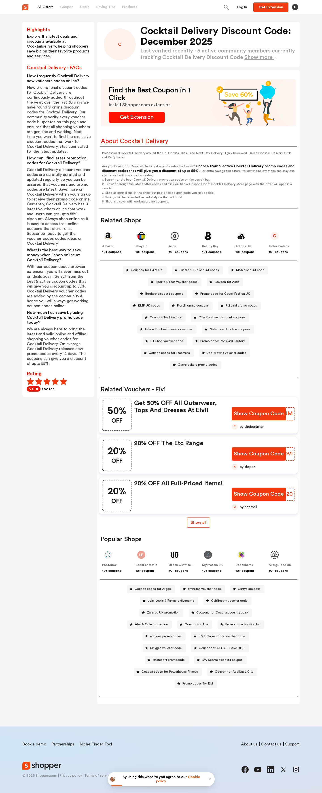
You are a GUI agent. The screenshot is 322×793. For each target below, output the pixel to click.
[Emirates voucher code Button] (202, 589)
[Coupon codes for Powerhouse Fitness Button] (168, 672)
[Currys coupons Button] (247, 589)
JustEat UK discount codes (199, 270)
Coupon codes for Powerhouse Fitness (170, 671)
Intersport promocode (169, 660)
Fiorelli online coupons (193, 305)
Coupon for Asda (226, 282)
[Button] (242, 7)
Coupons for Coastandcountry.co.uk (222, 612)
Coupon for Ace (196, 624)
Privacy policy (70, 775)
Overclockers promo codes (197, 364)
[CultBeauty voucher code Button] (227, 601)
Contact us (271, 744)
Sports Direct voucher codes (176, 282)
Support (292, 744)
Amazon (108, 246)
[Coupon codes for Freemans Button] (167, 353)
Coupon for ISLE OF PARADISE (222, 648)
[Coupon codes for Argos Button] (151, 589)
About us (249, 744)
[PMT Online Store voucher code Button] (220, 636)
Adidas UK (243, 246)
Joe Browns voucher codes (226, 353)
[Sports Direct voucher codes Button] (174, 282)
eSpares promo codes (166, 636)
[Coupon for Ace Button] (194, 624)
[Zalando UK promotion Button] (161, 613)
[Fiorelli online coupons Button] (191, 306)
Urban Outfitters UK (184, 565)
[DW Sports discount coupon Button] (220, 660)
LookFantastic (146, 565)
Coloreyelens (279, 246)
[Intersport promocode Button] (167, 660)
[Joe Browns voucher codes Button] (224, 353)
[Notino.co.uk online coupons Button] (228, 329)
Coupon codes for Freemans (169, 353)
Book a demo (34, 744)
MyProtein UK (212, 565)
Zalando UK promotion (163, 612)
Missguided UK (280, 565)
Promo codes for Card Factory (222, 341)
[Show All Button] (198, 523)
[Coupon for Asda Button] (225, 282)
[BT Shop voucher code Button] (165, 341)
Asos (172, 246)
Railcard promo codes (241, 305)
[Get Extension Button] (137, 117)
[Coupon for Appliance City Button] (232, 672)
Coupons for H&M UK (147, 270)
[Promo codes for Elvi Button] (196, 684)
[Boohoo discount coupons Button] (162, 294)
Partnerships (62, 744)
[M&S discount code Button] (248, 270)
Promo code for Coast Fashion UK (225, 293)
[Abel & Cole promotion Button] (149, 624)
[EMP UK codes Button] (147, 306)
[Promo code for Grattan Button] (241, 624)
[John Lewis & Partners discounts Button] (169, 601)
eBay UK (142, 246)
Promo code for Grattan (242, 624)
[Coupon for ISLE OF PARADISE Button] (220, 648)
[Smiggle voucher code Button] (164, 648)
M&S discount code (250, 270)
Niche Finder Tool (96, 744)
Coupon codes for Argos (153, 589)
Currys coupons (249, 589)
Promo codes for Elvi (197, 683)
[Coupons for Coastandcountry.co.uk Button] (220, 613)
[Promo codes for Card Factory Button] (221, 341)
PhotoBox (109, 565)
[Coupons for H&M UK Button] (145, 270)
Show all (198, 522)
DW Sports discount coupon (222, 660)
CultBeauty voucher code (229, 600)
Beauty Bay (210, 246)
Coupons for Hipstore (166, 317)
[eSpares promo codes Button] (164, 636)
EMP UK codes (149, 305)
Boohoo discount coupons (164, 293)
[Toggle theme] (295, 7)
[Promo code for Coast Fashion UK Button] (223, 294)
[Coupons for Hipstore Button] (164, 317)
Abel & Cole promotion (151, 624)
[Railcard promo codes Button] (239, 306)
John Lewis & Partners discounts (171, 600)
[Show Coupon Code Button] (259, 413)
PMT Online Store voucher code (222, 636)
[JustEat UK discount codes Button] (197, 270)
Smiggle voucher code (166, 648)
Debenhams (244, 565)
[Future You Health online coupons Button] (167, 329)
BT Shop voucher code (166, 341)
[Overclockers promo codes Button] (195, 365)
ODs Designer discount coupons (222, 317)
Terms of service (98, 775)
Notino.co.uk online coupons (230, 329)
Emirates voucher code (204, 589)
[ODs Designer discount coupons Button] (220, 317)
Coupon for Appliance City (234, 671)
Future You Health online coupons (169, 329)
